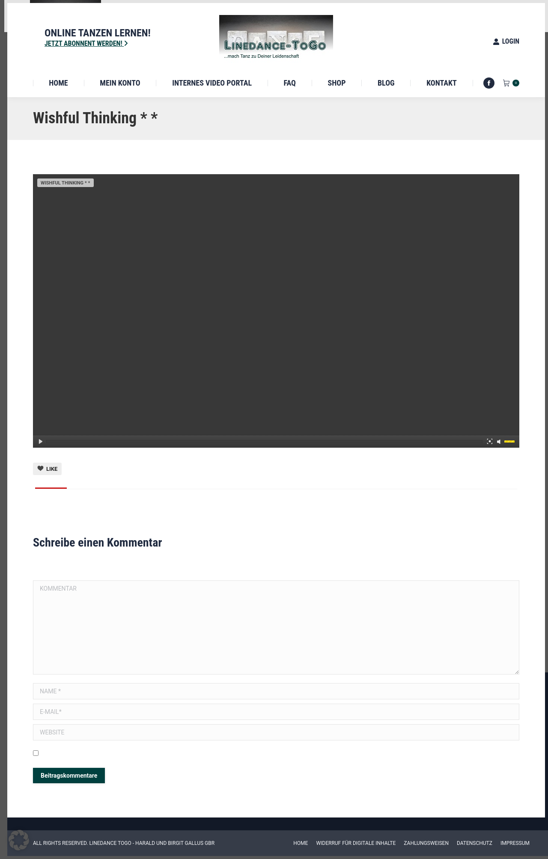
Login (506, 41)
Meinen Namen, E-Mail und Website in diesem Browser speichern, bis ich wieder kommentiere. (165, 754)
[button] (19, 840)
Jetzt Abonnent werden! (86, 43)
